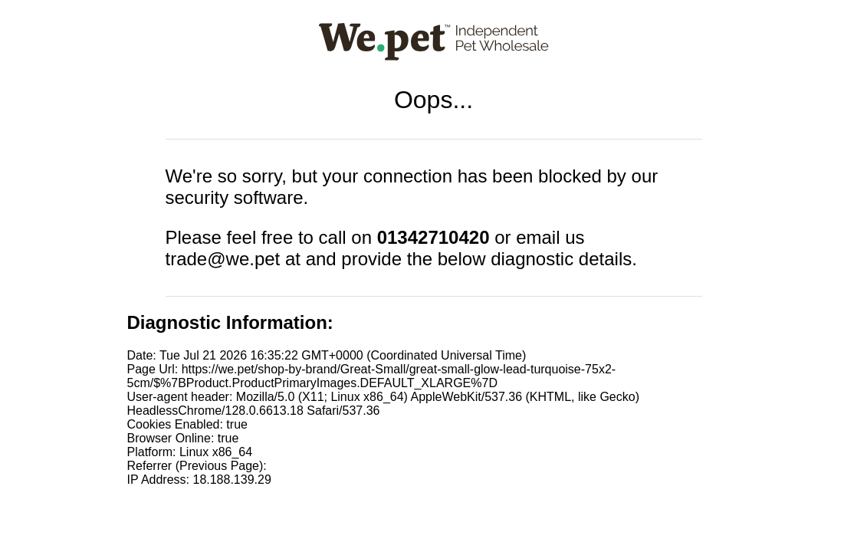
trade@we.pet (223, 258)
